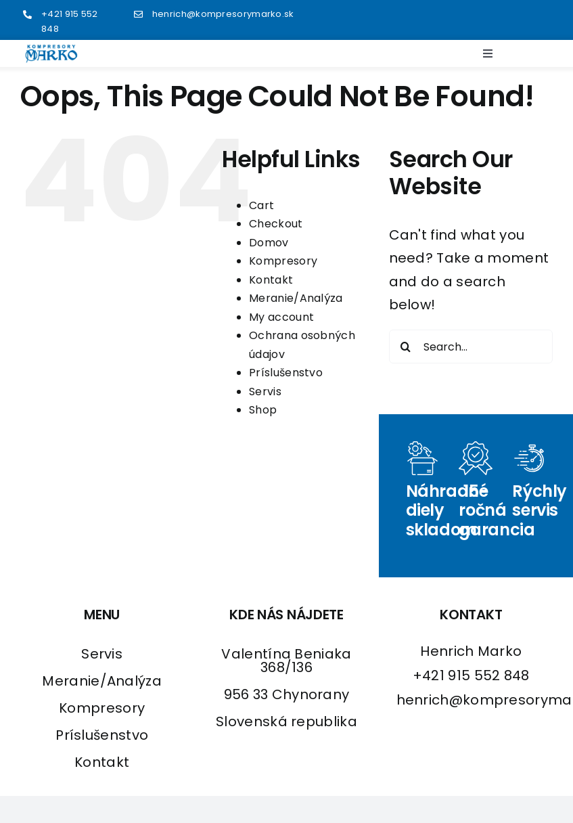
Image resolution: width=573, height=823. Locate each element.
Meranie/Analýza (296, 298)
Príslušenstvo (286, 372)
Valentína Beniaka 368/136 (286, 660)
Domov (269, 242)
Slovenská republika (286, 721)
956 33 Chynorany (287, 694)
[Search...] (471, 346)
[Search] (406, 346)
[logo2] (51, 50)
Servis (265, 391)
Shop (263, 410)
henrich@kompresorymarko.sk (223, 13)
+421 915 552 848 (471, 675)
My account (281, 317)
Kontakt (271, 280)
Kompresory (283, 261)
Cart (261, 205)
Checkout (275, 223)
